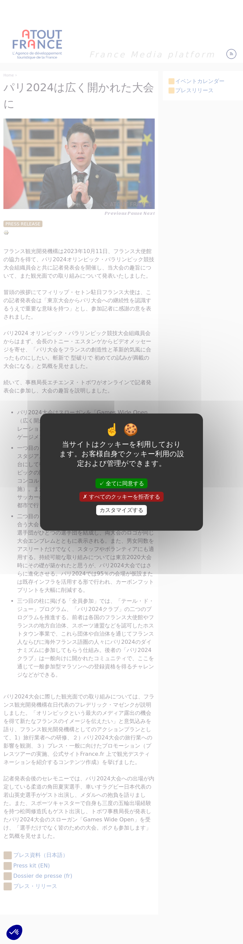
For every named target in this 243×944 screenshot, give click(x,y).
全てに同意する (121, 483)
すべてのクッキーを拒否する (121, 497)
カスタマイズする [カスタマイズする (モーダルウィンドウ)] (121, 510)
